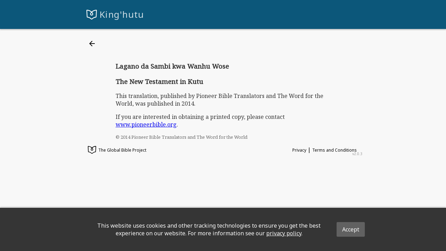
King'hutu (122, 14)
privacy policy (283, 233)
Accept (350, 229)
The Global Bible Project (117, 150)
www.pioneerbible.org (146, 124)
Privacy (299, 150)
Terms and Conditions (334, 150)
